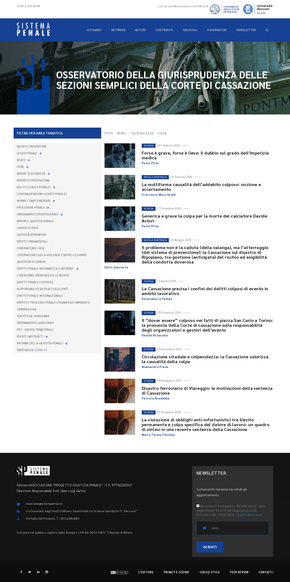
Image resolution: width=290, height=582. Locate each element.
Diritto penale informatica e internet (45, 268)
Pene (20, 167)
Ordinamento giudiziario (35, 323)
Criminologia (27, 309)
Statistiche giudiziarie (33, 316)
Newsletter (246, 30)
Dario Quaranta (116, 267)
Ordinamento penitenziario (37, 214)
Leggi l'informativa (249, 515)
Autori (140, 30)
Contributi (164, 30)
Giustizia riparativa (31, 234)
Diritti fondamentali (32, 241)
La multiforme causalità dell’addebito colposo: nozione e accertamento (201, 186)
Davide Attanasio (155, 335)
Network (118, 30)
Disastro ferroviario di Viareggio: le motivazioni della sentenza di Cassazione (207, 390)
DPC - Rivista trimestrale (35, 329)
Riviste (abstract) (30, 336)
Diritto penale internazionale (40, 295)
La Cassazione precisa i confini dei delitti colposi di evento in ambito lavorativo (205, 291)
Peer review (239, 572)
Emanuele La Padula (157, 299)
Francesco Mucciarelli (159, 194)
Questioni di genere (31, 262)
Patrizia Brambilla (155, 398)
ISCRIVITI (210, 547)
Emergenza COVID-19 (32, 350)
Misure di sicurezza (31, 173)
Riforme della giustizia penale (40, 343)
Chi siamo (94, 30)
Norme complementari (34, 200)
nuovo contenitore (32, 146)
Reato (121, 133)
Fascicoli (190, 30)
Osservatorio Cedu (31, 248)
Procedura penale (31, 207)
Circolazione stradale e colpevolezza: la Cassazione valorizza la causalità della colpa (205, 359)
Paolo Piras (150, 163)
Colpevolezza (142, 133)
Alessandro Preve (155, 367)
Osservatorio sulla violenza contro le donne (52, 255)
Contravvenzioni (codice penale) (42, 194)
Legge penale (27, 153)
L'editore (146, 572)
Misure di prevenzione (33, 180)
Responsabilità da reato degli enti (42, 289)
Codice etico (210, 572)
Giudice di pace (28, 228)
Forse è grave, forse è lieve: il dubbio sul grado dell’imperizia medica (205, 155)
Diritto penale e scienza (35, 282)
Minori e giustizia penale (35, 221)
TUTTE (108, 133)
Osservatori (217, 30)
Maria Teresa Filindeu (158, 434)
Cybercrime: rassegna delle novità (43, 275)
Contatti (266, 572)
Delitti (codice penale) (34, 187)
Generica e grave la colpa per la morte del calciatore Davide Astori (204, 218)
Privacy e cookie (176, 572)
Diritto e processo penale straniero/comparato (53, 302)
